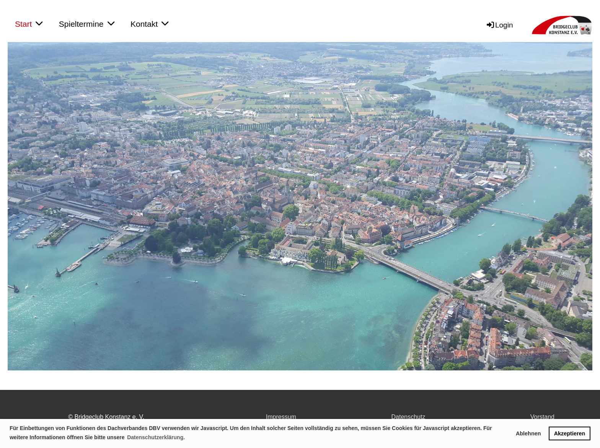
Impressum (281, 417)
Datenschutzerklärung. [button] (156, 437)
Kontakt (149, 23)
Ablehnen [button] (528, 433)
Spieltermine (86, 23)
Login (499, 25)
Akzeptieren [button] (569, 433)
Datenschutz (408, 417)
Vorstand (542, 417)
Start (28, 23)
